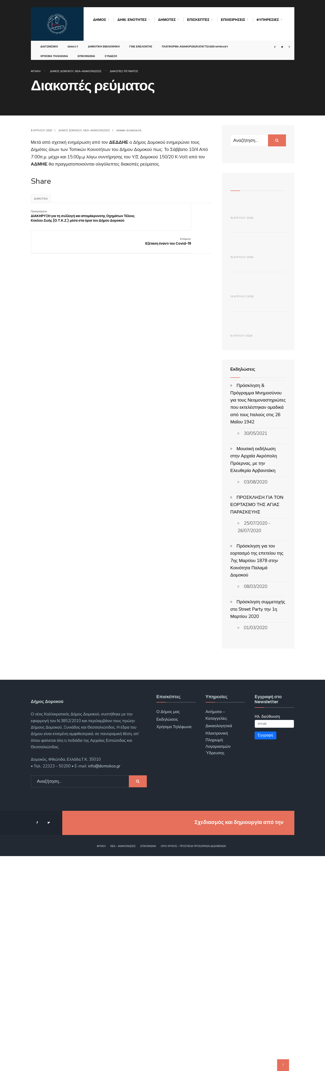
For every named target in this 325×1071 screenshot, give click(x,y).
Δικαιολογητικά (218, 941)
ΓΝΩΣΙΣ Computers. (259, 1037)
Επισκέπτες (198, 19)
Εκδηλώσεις (167, 934)
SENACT (72, 42)
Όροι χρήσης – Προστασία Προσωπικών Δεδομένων (193, 1061)
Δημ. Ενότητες (132, 19)
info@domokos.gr (103, 981)
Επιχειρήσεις (233, 19)
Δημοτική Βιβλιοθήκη (104, 42)
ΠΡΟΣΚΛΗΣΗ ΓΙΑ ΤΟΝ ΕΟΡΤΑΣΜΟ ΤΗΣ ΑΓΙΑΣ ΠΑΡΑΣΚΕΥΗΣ (257, 719)
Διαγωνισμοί (49, 42)
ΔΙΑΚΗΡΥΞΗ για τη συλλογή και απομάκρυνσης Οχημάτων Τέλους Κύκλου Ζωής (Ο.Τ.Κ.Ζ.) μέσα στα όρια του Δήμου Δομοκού (61, 220)
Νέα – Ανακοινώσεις (123, 1061)
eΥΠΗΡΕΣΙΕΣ (268, 19)
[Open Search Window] (284, 42)
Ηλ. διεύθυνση (267, 931)
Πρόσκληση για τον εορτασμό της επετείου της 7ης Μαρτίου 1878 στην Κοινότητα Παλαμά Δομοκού (257, 775)
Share (41, 181)
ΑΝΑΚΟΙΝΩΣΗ (248, 540)
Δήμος (99, 19)
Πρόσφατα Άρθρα (248, 182)
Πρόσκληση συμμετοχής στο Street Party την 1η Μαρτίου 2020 (257, 824)
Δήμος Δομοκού (62, 71)
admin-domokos (129, 130)
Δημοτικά (41, 199)
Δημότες (167, 19)
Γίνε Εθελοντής (140, 42)
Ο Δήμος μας (168, 927)
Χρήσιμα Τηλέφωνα (54, 51)
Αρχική (35, 71)
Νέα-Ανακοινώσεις (88, 71)
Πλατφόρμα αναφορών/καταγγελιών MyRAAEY (195, 42)
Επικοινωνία (86, 51)
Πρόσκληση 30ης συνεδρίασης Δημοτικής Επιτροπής (257, 304)
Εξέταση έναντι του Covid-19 (189, 213)
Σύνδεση (111, 51)
